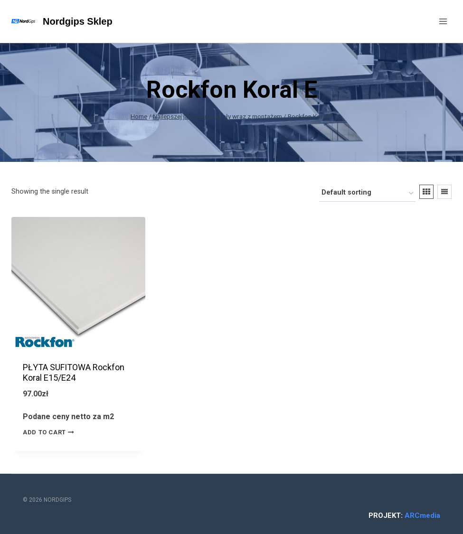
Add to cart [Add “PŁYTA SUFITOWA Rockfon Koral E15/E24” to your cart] (50, 432)
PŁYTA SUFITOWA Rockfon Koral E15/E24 (73, 372)
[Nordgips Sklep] (62, 21)
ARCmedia (422, 515)
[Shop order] (367, 193)
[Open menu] (443, 21)
